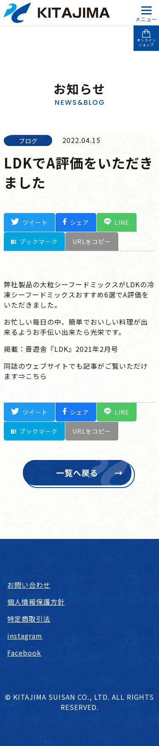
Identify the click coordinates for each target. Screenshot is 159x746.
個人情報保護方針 (36, 602)
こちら (36, 376)
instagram (24, 636)
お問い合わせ (28, 585)
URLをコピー (92, 241)
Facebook (24, 653)
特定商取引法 (28, 619)
